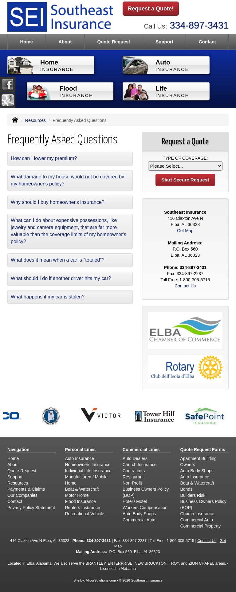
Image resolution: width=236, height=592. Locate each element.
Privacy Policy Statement (31, 507)
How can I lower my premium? (44, 158)
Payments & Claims (26, 489)
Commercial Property (200, 526)
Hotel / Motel (135, 501)
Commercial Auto (139, 519)
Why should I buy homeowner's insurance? (57, 202)
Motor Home (77, 495)
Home (26, 41)
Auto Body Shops (139, 513)
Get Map (185, 230)
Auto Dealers (135, 458)
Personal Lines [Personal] (80, 449)
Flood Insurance (80, 501)
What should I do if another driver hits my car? (61, 278)
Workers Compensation (145, 507)
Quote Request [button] (113, 41)
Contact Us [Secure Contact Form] (185, 285)
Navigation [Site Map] (18, 449)
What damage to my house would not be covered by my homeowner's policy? (67, 180)
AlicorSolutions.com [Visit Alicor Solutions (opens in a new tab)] (101, 580)
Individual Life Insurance (88, 470)
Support (14, 476)
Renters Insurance (82, 507)
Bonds (186, 489)
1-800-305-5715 (194, 279)
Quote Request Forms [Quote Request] (202, 449)
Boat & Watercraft (82, 489)
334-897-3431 (199, 25)
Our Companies (22, 495)
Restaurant (133, 476)
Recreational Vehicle (84, 513)
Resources (35, 120)
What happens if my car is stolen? (48, 296)
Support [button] (164, 41)
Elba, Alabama (38, 563)
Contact (207, 41)
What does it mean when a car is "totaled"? (57, 260)
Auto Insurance (79, 458)
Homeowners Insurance (88, 464)
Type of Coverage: (185, 158)
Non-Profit (132, 483)
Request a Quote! (151, 9)
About (65, 41)
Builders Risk (193, 495)
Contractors (134, 470)
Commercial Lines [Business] (141, 449)
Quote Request (21, 470)
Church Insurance (140, 464)
